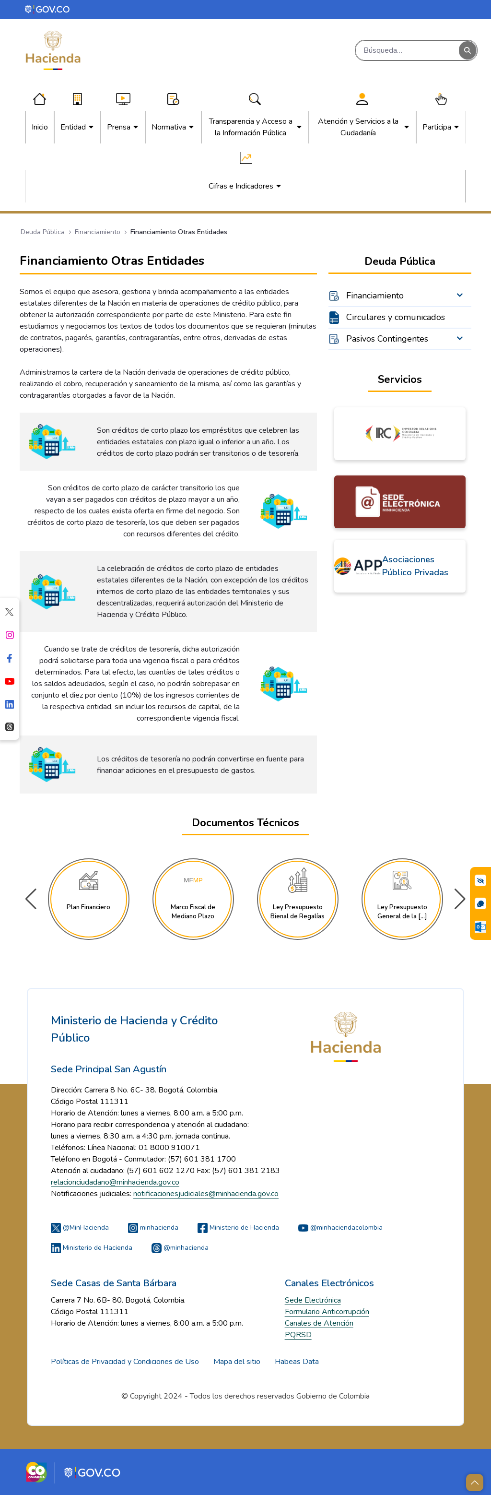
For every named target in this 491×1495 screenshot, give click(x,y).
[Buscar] (407, 50)
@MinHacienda (80, 1227)
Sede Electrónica (313, 1300)
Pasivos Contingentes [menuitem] (387, 338)
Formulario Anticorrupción (327, 1311)
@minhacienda (180, 1247)
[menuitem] (40, 127)
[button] (460, 899)
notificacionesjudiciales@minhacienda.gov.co (206, 1193)
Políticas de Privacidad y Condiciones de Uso (125, 1361)
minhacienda (153, 1227)
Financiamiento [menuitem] (375, 295)
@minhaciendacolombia (340, 1227)
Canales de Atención (319, 1323)
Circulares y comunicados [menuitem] (395, 317)
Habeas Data (297, 1361)
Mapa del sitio (236, 1361)
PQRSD (298, 1334)
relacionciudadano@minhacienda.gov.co (115, 1182)
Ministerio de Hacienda (238, 1227)
